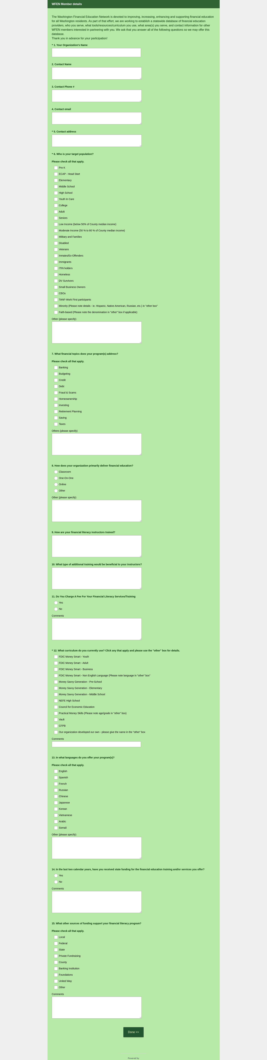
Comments (58, 606)
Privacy (125, 1051)
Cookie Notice (138, 1051)
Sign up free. (151, 1040)
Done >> (133, 1006)
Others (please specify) (65, 427)
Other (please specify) (64, 319)
